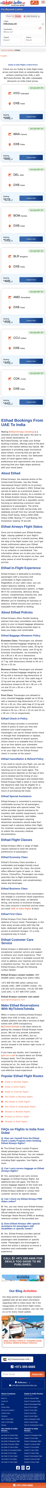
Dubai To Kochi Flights (31, 1416)
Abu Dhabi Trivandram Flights (10, 1444)
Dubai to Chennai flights (17, 1092)
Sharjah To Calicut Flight (31, 1453)
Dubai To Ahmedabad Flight (32, 1404)
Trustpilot (3, 56)
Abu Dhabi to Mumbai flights (19, 1097)
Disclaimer (4, 1416)
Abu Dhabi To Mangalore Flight (10, 1441)
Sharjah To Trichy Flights (31, 1447)
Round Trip (10, 16)
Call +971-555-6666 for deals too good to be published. (23, 1261)
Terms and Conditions (7, 1410)
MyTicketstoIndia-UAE (17, 1359)
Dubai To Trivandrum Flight (32, 1401)
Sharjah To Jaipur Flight (31, 1450)
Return (28, 37)
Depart (6, 37)
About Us (4, 1398)
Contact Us (4, 1401)
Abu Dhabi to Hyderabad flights (20, 1107)
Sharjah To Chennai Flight (32, 1459)
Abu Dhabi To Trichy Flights (9, 1456)
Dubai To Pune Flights (30, 1407)
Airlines (10, 50)
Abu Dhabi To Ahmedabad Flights (11, 1450)
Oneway (18, 16)
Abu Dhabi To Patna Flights (9, 1462)
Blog (2, 1404)
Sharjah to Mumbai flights (17, 1112)
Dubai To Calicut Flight (31, 1422)
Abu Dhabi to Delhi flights (17, 1102)
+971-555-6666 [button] (23, 1485)
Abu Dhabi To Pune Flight (9, 1453)
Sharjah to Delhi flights (16, 1122)
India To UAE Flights (7, 1422)
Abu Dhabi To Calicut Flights (9, 1447)
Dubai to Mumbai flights (16, 1082)
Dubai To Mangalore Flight (32, 1419)
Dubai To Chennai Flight (31, 1398)
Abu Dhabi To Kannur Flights (9, 1438)
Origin (6, 21)
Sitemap (3, 1425)
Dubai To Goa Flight (30, 1413)
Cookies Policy (5, 1413)
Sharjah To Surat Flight (31, 1438)
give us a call (8, 1055)
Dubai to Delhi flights (15, 1087)
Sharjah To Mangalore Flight (32, 1441)
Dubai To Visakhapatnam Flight (33, 1425)
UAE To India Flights (7, 1419)
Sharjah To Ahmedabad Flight (33, 1456)
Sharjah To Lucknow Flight (32, 1444)
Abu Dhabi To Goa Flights (9, 1459)
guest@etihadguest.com (13, 1000)
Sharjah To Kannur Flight (31, 1462)
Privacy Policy (5, 1407)
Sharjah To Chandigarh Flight (33, 1435)
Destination (8, 29)
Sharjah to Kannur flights (17, 1117)
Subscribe (37, 1374)
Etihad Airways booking (21, 432)
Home (3, 50)
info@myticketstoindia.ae (23, 1385)
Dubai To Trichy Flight (30, 1410)
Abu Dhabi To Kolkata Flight (9, 1435)
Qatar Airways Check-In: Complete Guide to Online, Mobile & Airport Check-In (23, 1342)
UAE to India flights (21, 909)
